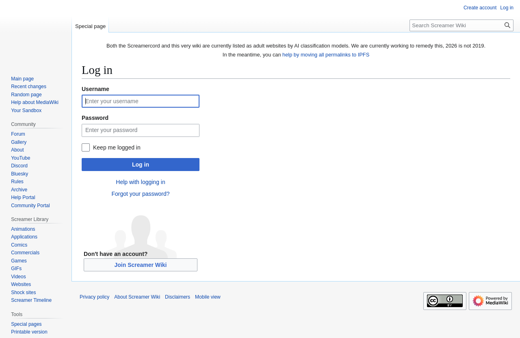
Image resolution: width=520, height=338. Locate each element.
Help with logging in (140, 182)
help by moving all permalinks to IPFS (325, 55)
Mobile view (208, 297)
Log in (140, 164)
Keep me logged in (117, 147)
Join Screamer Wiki (140, 265)
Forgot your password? (140, 194)
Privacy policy (94, 297)
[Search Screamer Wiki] (462, 25)
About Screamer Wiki (137, 297)
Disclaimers (177, 297)
